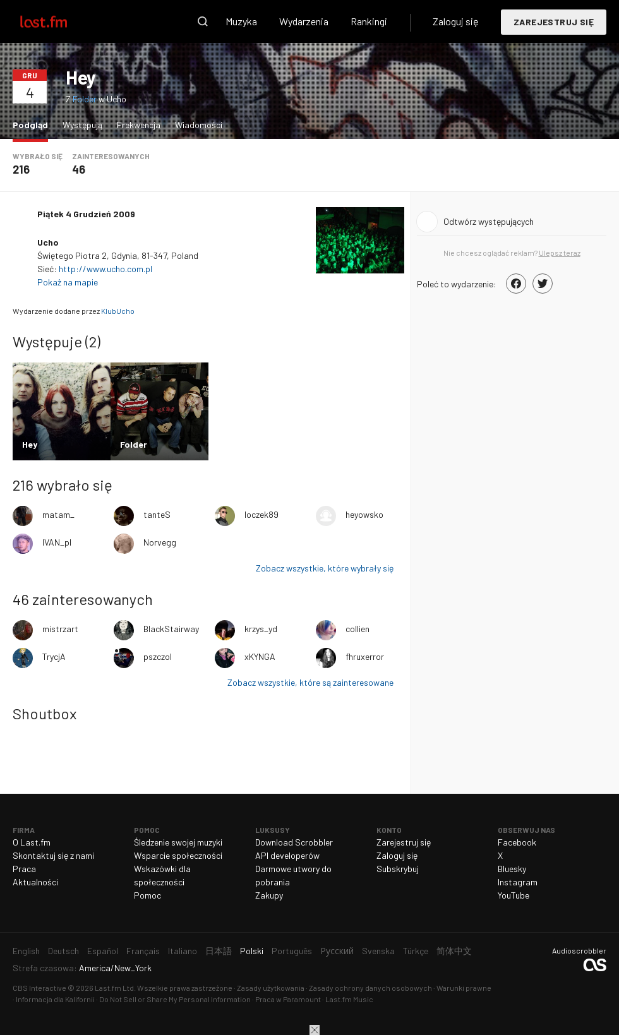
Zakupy (269, 895)
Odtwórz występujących (488, 221)
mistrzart (60, 628)
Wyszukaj (203, 21)
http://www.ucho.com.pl (105, 268)
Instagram (518, 881)
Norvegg (159, 542)
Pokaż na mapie (68, 282)
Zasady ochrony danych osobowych (370, 987)
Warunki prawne (463, 987)
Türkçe (415, 950)
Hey (81, 77)
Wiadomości (198, 124)
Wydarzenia (303, 21)
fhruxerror (365, 656)
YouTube (513, 895)
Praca (24, 868)
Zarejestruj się (554, 21)
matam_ (58, 514)
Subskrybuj (397, 868)
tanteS (157, 514)
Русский (337, 950)
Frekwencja (138, 124)
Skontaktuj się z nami (53, 855)
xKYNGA (259, 656)
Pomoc (147, 895)
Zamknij (315, 1030)
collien (358, 628)
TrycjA (54, 656)
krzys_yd (260, 628)
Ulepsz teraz (559, 252)
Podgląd (33, 124)
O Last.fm (32, 842)
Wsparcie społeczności (178, 855)
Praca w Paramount (288, 999)
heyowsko (364, 514)
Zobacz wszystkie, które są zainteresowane (310, 682)
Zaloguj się (456, 21)
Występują (82, 124)
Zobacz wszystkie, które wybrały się (325, 568)
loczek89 (261, 514)
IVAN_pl (56, 542)
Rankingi (369, 21)
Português (292, 950)
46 (78, 169)
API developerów (287, 855)
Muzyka (241, 21)
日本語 (218, 950)
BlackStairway (171, 628)
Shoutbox (44, 713)
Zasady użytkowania (270, 987)
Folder (85, 98)
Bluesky (512, 868)
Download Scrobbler (294, 842)
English (26, 950)
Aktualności (35, 881)
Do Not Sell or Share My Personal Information (175, 999)
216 (21, 169)
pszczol (157, 656)
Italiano (182, 950)
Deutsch (63, 950)
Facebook (517, 842)
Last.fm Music (349, 999)
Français (143, 950)
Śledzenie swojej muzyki (178, 842)
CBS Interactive (39, 987)
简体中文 (454, 950)
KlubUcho (118, 310)
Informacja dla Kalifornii (55, 999)
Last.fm (58, 21)
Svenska (378, 950)
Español (102, 950)
